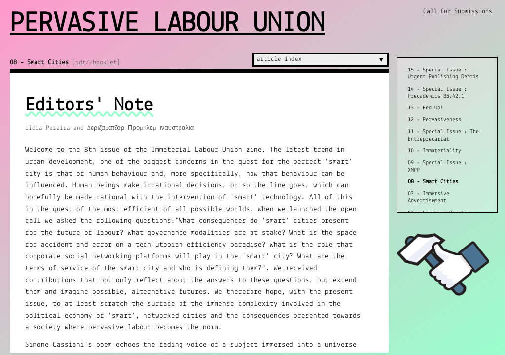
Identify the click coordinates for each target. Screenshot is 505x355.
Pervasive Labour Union (167, 24)
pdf (80, 62)
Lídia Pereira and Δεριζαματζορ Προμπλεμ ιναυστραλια (109, 128)
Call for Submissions (457, 11)
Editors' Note (89, 105)
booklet (105, 62)
